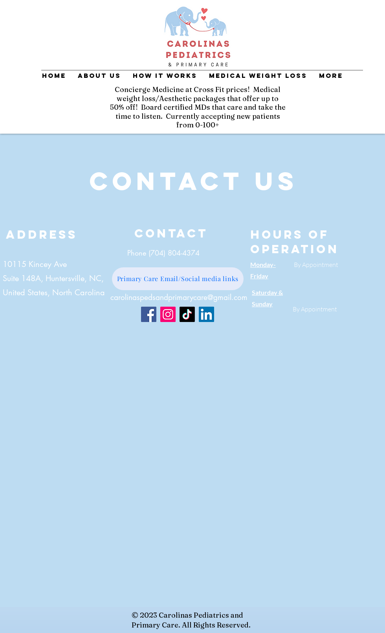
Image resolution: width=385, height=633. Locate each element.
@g (212, 297)
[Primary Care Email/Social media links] (178, 278)
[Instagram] (168, 314)
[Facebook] (148, 314)
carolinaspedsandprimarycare (158, 297)
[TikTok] (187, 314)
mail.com (233, 297)
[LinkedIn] (206, 314)
